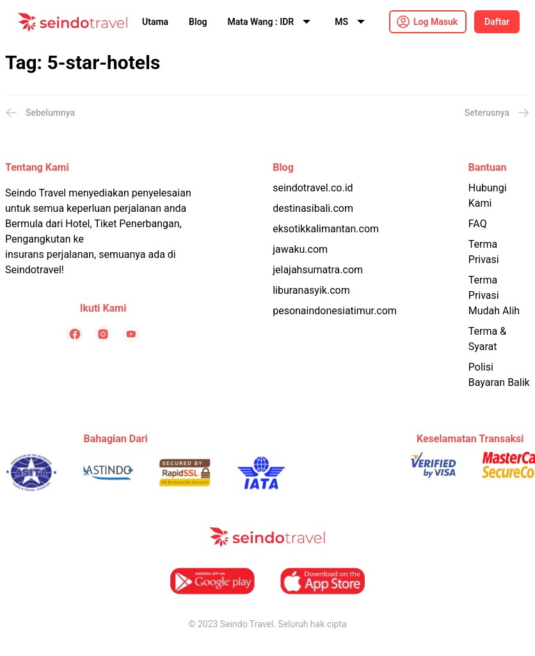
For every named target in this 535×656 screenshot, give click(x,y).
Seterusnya (497, 112)
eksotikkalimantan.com (326, 229)
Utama (155, 22)
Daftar (496, 22)
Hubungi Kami (487, 195)
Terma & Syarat (487, 339)
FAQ (477, 224)
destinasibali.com (313, 208)
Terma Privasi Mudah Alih (494, 295)
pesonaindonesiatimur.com (335, 311)
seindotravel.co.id (313, 188)
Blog (198, 22)
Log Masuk (435, 22)
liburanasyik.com (311, 290)
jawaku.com (300, 249)
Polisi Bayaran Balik (499, 374)
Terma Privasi (483, 252)
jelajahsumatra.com (318, 270)
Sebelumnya (40, 112)
